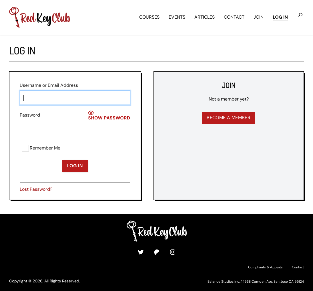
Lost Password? (36, 189)
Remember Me (41, 148)
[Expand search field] (300, 17)
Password (30, 115)
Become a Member (228, 118)
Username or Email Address (49, 85)
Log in (280, 17)
